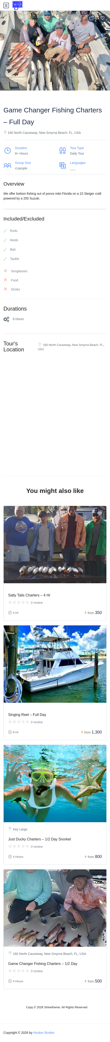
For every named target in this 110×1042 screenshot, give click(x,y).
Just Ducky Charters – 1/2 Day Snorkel (39, 839)
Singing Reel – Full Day (27, 715)
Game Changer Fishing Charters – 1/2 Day (42, 964)
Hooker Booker (44, 1032)
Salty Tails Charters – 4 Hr (29, 595)
